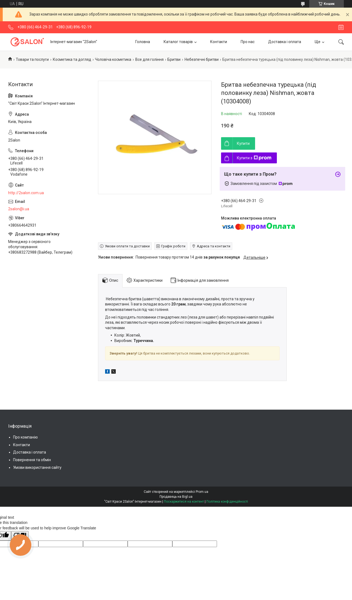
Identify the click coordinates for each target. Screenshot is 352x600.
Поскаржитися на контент (184, 501)
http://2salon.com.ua (26, 193)
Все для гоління (149, 59)
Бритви (173, 59)
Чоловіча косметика (113, 59)
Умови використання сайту (37, 467)
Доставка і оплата (284, 42)
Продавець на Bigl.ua (176, 497)
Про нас (248, 42)
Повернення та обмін (32, 460)
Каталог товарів (178, 42)
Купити (243, 143)
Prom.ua (202, 492)
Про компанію (25, 437)
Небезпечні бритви (202, 59)
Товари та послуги (32, 59)
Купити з (254, 157)
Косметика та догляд (72, 59)
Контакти (218, 42)
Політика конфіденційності (227, 501)
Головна (142, 42)
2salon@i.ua (18, 209)
